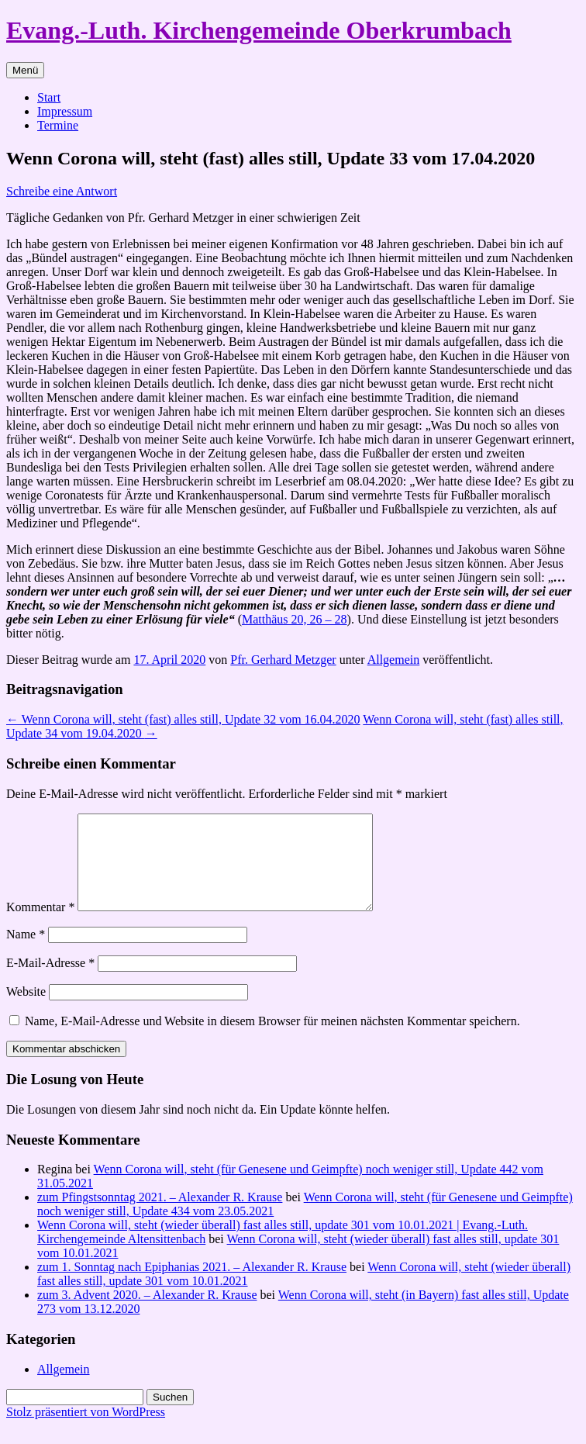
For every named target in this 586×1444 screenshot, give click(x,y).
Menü (25, 70)
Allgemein (393, 659)
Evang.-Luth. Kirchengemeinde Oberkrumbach (259, 30)
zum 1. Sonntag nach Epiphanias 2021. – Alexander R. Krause (191, 1285)
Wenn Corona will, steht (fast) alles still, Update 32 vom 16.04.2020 (183, 719)
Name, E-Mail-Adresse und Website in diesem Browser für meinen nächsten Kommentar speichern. (272, 1039)
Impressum (64, 111)
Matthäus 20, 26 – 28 (294, 619)
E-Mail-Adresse (50, 981)
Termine (57, 125)
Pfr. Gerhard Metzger (283, 659)
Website (26, 1010)
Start (48, 97)
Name (25, 952)
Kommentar (40, 925)
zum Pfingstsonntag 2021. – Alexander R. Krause (159, 1215)
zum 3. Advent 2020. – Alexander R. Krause (147, 1313)
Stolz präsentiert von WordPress (85, 1430)
